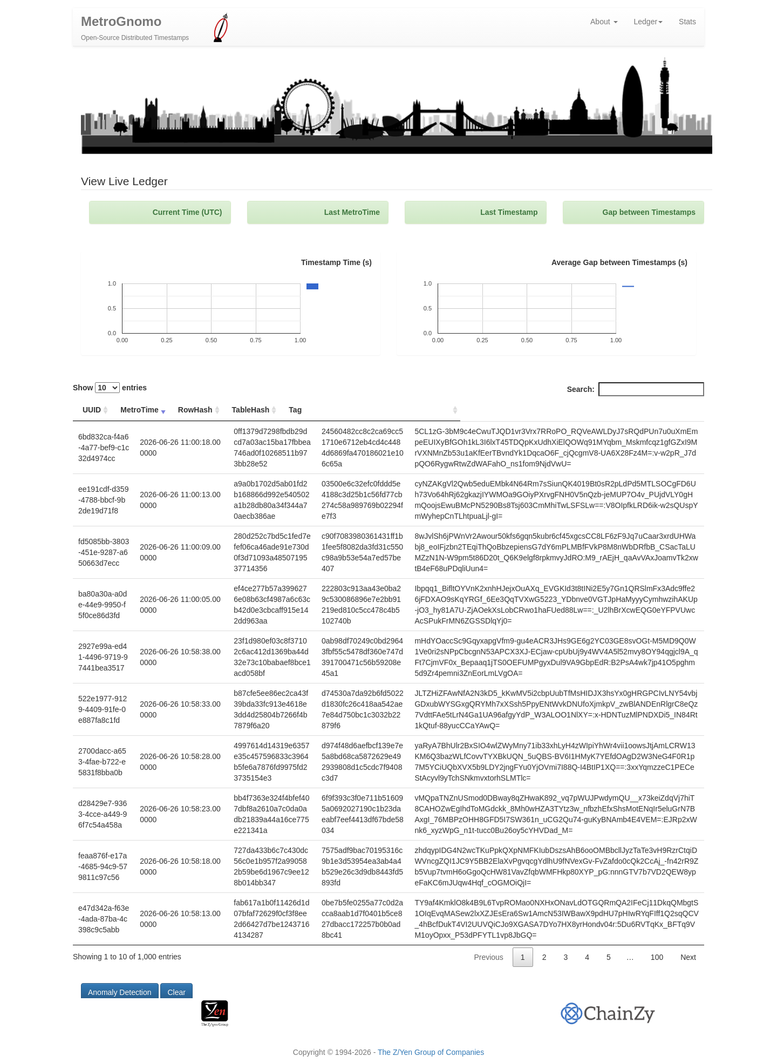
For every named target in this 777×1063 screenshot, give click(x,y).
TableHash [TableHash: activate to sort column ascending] (307, 412)
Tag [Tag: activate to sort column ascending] (401, 412)
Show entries (110, 390)
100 (657, 975)
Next (688, 975)
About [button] (603, 24)
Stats (687, 24)
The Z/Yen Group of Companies (431, 1052)
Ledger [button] (648, 24)
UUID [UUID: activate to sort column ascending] (92, 412)
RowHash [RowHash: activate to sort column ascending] (203, 412)
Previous (488, 975)
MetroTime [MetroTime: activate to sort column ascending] (145, 412)
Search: (635, 392)
